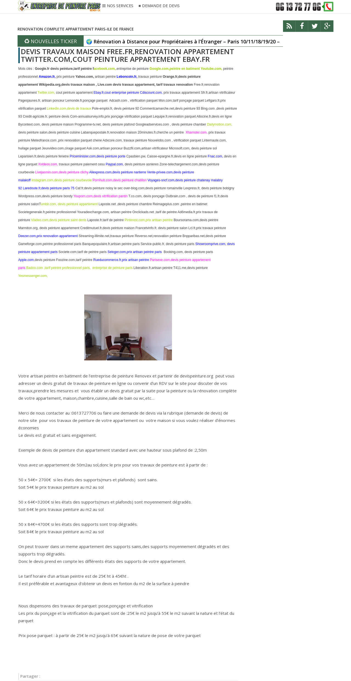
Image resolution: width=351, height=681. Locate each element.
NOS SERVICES (120, 6)
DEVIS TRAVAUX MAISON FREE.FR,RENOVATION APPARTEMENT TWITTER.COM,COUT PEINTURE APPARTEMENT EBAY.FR (127, 55)
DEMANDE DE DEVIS (161, 6)
